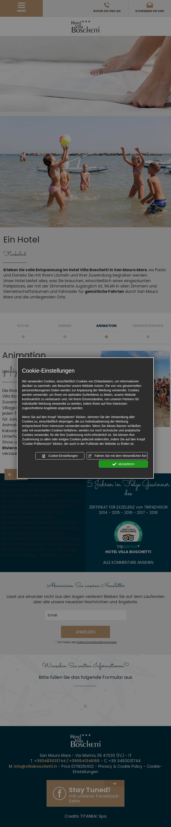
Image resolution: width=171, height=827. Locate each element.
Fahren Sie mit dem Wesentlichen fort (117, 456)
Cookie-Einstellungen (60, 456)
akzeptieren (123, 464)
